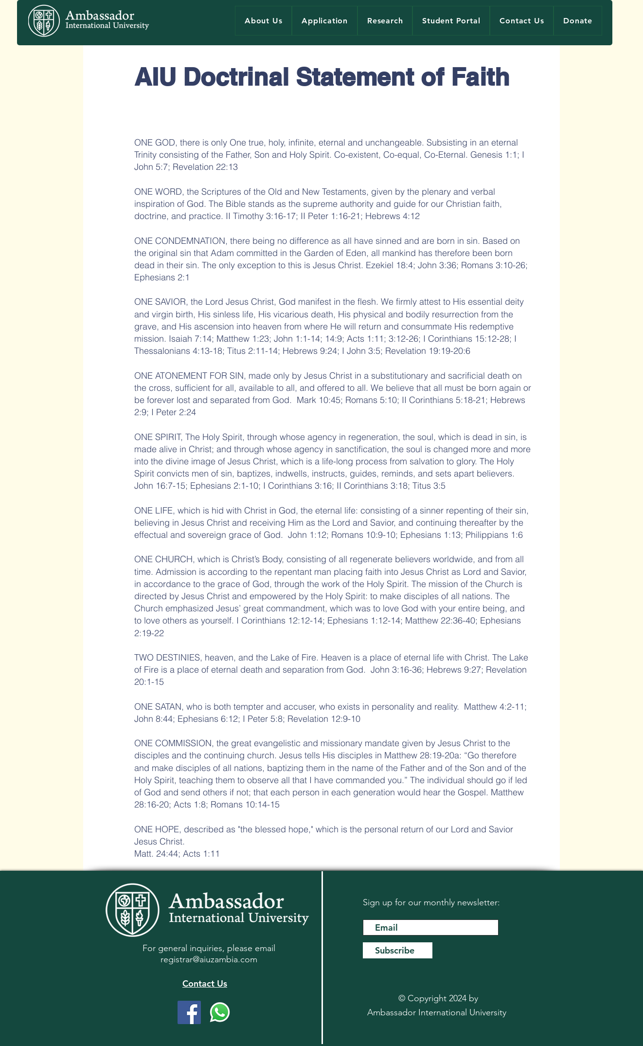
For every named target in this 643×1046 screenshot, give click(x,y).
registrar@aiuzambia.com (209, 959)
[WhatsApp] (220, 1012)
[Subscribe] (397, 950)
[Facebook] (189, 1012)
